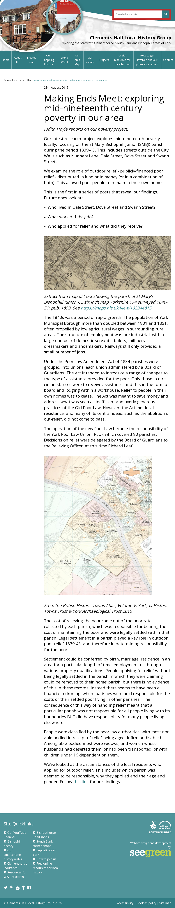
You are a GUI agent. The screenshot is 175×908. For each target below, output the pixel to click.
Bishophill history (12, 843)
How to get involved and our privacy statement (147, 60)
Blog (29, 80)
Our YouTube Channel (15, 835)
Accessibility (125, 903)
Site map (165, 903)
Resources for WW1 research (15, 874)
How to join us (44, 859)
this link (81, 781)
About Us (18, 60)
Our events (90, 60)
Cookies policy (146, 903)
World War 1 (64, 60)
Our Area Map (77, 60)
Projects (104, 60)
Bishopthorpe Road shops (44, 835)
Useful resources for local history (122, 60)
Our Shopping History (48, 60)
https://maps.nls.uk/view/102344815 (116, 308)
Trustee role (31, 60)
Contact (168, 60)
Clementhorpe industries (15, 865)
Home (5, 60)
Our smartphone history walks (13, 854)
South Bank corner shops (43, 843)
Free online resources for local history (46, 867)
